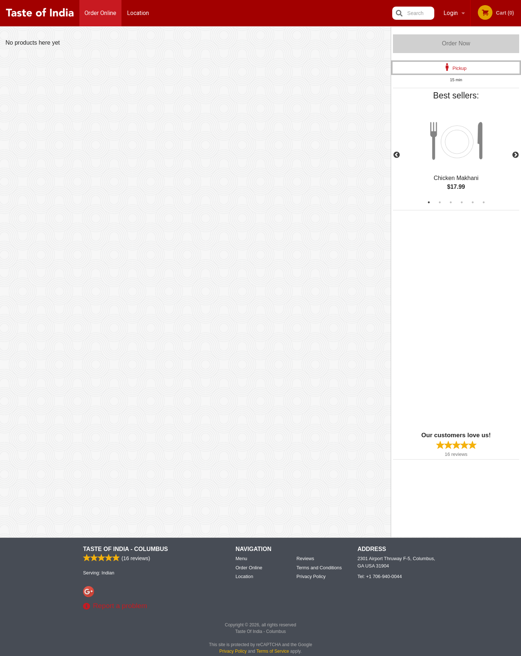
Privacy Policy (311, 576)
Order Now (456, 43)
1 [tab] (428, 202)
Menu (241, 558)
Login (450, 13)
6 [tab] (483, 202)
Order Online (100, 13)
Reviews (305, 558)
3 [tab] (450, 202)
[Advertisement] (438, 320)
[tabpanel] (456, 155)
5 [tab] (472, 202)
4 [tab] (461, 202)
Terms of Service (272, 651)
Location (138, 13)
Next (515, 155)
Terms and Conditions (319, 567)
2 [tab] (439, 202)
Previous (396, 155)
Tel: (379, 576)
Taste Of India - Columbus (125, 549)
